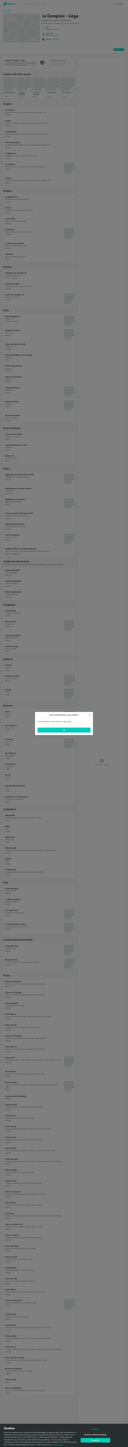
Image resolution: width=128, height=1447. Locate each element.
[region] (64, 1435)
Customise (95, 1429)
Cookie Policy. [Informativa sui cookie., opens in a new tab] (58, 1444)
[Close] (90, 715)
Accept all (95, 1440)
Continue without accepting (95, 1435)
